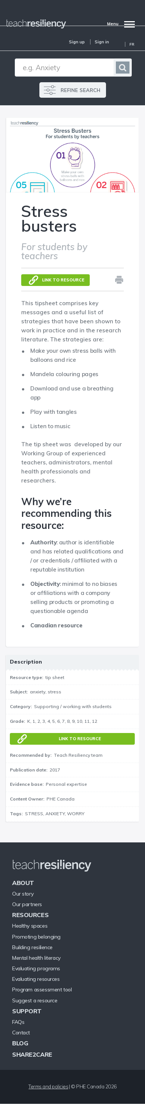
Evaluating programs (36, 968)
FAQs (18, 1022)
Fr (131, 44)
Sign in (102, 42)
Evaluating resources (36, 979)
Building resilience (32, 947)
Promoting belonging (36, 936)
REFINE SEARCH (80, 90)
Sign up (77, 42)
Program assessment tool (42, 989)
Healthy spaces (29, 925)
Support (27, 1011)
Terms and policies (48, 1086)
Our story (22, 893)
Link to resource (63, 280)
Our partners (27, 904)
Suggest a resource (34, 1000)
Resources (30, 915)
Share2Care (32, 1054)
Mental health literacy (36, 957)
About (23, 883)
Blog (20, 1043)
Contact (21, 1032)
